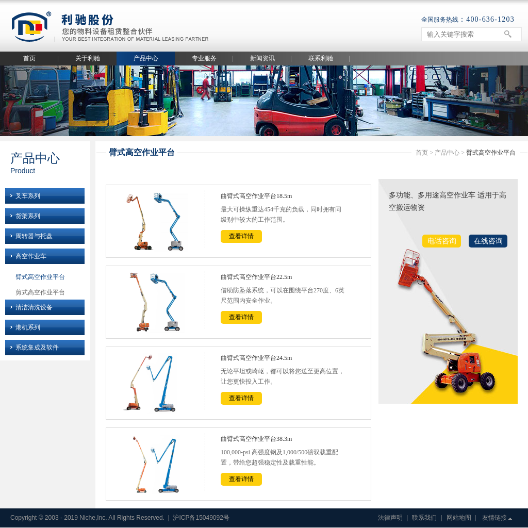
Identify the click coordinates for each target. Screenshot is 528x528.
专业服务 (204, 58)
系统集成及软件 (37, 347)
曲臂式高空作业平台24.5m (256, 357)
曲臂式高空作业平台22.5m (256, 276)
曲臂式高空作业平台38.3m (256, 438)
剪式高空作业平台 (40, 292)
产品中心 (146, 58)
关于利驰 (87, 58)
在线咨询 (488, 241)
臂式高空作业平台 (40, 276)
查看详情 (241, 236)
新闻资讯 (262, 58)
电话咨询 (441, 241)
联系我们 (424, 517)
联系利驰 (320, 58)
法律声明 (390, 517)
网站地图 (459, 517)
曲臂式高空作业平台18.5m (256, 196)
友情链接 (494, 517)
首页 (29, 58)
